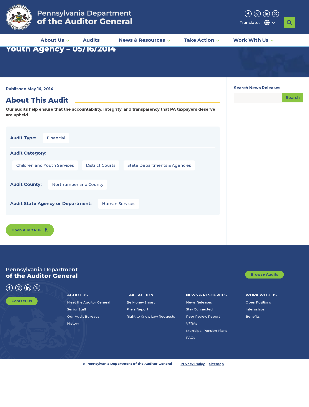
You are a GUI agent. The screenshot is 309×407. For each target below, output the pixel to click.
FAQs (190, 376)
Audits (91, 36)
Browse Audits (264, 312)
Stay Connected (199, 347)
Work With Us (250, 36)
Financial (56, 176)
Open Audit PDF (26, 268)
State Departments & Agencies (159, 203)
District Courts (100, 203)
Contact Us (22, 339)
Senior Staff (76, 347)
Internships (255, 347)
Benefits (253, 354)
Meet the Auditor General (88, 340)
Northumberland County (77, 222)
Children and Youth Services (45, 203)
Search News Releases (257, 125)
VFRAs (191, 361)
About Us (52, 36)
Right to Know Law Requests (151, 354)
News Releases (199, 340)
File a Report (137, 347)
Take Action (199, 36)
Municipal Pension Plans (206, 369)
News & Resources (142, 36)
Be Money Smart (141, 340)
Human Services (118, 241)
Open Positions (258, 340)
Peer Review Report (203, 354)
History (73, 361)
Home (12, 66)
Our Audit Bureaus (83, 354)
